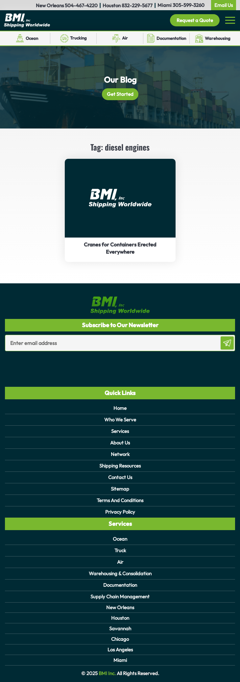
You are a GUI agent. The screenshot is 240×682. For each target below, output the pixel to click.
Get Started (120, 94)
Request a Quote (195, 20)
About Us (120, 443)
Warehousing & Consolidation (120, 573)
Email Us (223, 5)
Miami (120, 660)
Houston (120, 618)
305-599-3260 (188, 5)
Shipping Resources (120, 466)
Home (120, 408)
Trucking (78, 38)
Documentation (171, 38)
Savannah (120, 628)
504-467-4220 (81, 5)
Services (120, 431)
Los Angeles (120, 649)
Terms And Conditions (120, 500)
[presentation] (43, 364)
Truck (120, 550)
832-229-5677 (137, 5)
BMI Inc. (107, 673)
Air (125, 38)
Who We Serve (120, 419)
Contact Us (120, 477)
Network (120, 454)
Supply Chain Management (120, 596)
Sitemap (120, 489)
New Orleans (120, 607)
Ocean (32, 38)
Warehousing (217, 38)
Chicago (120, 639)
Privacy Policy (120, 512)
